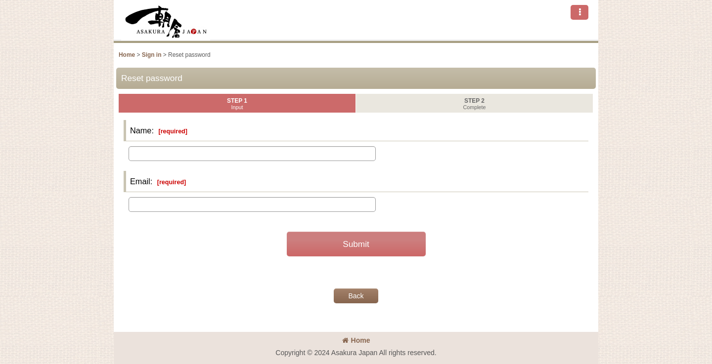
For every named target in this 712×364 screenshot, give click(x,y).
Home (356, 340)
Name (140, 130)
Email (140, 181)
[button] (579, 12)
